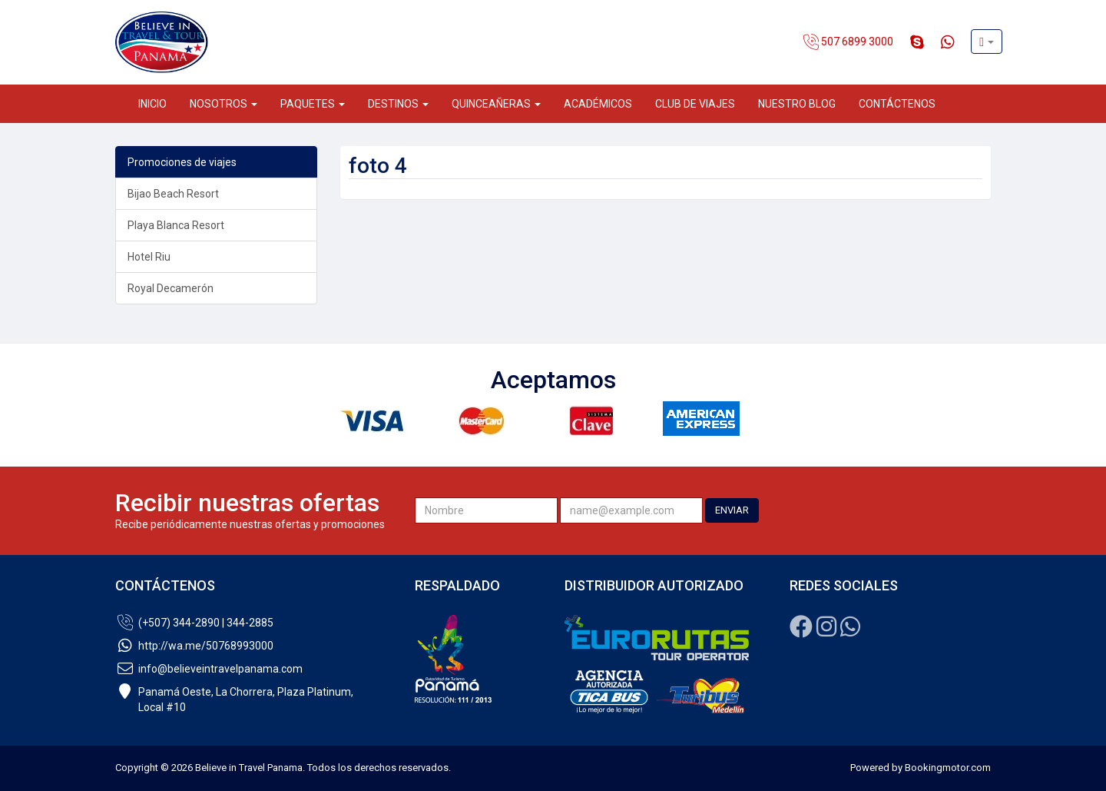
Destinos (398, 104)
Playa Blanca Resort (175, 225)
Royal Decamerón (170, 288)
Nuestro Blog (797, 104)
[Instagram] (826, 631)
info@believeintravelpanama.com (209, 668)
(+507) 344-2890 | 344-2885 (194, 622)
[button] (986, 41)
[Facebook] (801, 631)
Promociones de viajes (182, 162)
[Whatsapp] (850, 631)
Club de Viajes (695, 104)
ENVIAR (732, 510)
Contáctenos (897, 104)
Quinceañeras (496, 104)
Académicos (598, 104)
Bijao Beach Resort (173, 194)
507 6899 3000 (848, 42)
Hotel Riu (149, 257)
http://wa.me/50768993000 (194, 645)
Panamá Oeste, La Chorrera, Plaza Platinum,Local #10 (234, 699)
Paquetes (312, 104)
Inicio (152, 104)
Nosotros (223, 104)
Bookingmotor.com (948, 767)
